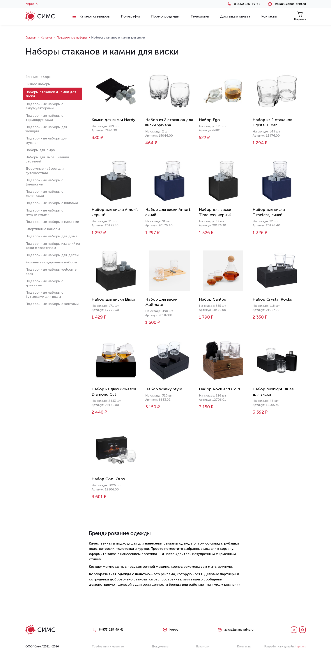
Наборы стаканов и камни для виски (50, 94)
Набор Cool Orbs (108, 478)
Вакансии (202, 646)
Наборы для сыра (40, 150)
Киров (31, 4)
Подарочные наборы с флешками (44, 182)
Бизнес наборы (38, 84)
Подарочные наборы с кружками (44, 283)
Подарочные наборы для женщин (46, 129)
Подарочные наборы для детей (52, 255)
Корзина (300, 16)
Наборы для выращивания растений (47, 159)
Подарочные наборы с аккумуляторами (44, 106)
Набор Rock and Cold (219, 389)
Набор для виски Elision (114, 299)
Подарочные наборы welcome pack (50, 271)
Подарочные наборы (72, 37)
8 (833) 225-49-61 (247, 4)
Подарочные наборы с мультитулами (44, 212)
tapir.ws (300, 646)
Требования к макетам (108, 646)
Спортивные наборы (42, 229)
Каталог (46, 37)
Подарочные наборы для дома (51, 236)
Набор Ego (209, 119)
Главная (30, 37)
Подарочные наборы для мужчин (46, 140)
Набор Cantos (212, 299)
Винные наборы (38, 77)
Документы (160, 646)
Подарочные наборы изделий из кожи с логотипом (52, 246)
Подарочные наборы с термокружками (44, 117)
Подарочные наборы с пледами (52, 222)
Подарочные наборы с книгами (51, 203)
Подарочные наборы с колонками (44, 193)
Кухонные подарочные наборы (51, 262)
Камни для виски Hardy (113, 119)
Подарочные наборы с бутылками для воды (44, 294)
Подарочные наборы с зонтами (52, 304)
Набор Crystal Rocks (272, 299)
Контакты (244, 646)
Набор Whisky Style (163, 389)
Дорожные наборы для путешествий (44, 170)
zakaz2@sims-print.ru (290, 4)
